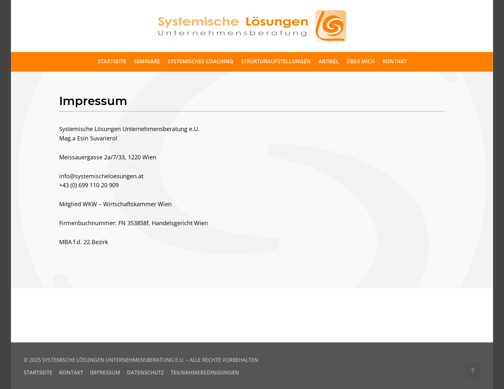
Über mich (360, 61)
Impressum (105, 373)
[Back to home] (252, 26)
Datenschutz (145, 373)
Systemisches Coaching (200, 61)
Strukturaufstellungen (276, 61)
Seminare (147, 61)
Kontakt (394, 61)
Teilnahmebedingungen (205, 373)
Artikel (329, 61)
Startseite (112, 61)
